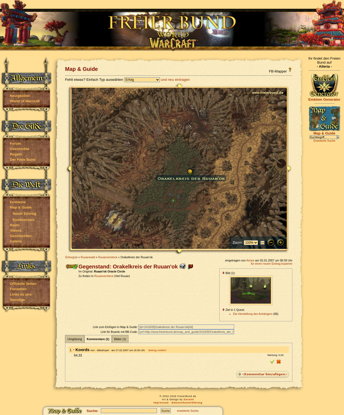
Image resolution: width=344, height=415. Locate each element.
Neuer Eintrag (24, 214)
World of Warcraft (25, 101)
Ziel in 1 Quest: (233, 309)
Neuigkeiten (20, 96)
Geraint (189, 399)
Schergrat (71, 257)
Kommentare (23, 220)
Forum (15, 143)
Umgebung (74, 339)
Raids (15, 225)
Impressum (161, 402)
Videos (16, 230)
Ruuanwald (88, 257)
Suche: (92, 411)
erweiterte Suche (188, 410)
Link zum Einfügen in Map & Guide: (115, 327)
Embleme (18, 202)
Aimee (250, 260)
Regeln (16, 154)
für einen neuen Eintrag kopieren (271, 263)
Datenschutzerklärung (187, 402)
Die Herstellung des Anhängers (253, 313)
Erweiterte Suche (324, 140)
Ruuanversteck (107, 257)
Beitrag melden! (157, 350)
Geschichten (20, 236)
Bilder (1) (120, 339)
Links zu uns (21, 294)
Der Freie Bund (23, 160)
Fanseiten (18, 289)
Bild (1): (228, 273)
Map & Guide (21, 207)
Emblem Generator (324, 97)
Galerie (16, 241)
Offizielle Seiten (23, 284)
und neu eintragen (175, 80)
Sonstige (17, 300)
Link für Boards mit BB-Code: (119, 331)
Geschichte (19, 149)
